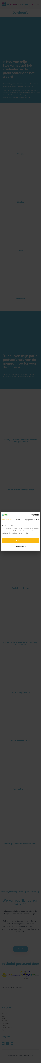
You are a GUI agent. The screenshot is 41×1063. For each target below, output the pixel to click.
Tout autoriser (20, 540)
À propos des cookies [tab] (32, 519)
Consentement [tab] (6, 519)
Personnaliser (20, 546)
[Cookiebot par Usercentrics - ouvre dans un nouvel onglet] (31, 515)
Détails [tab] (18, 519)
